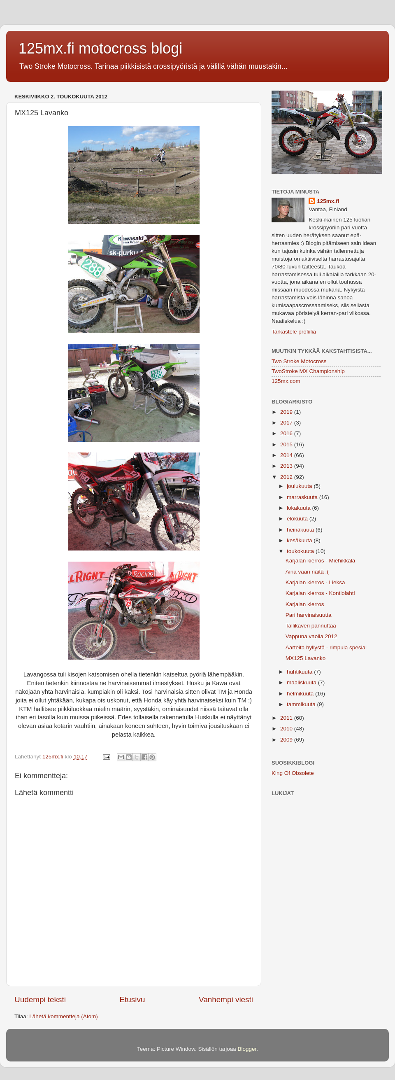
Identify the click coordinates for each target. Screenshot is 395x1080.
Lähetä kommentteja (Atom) (63, 1016)
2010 (287, 728)
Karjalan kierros (305, 604)
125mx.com (286, 381)
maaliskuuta (302, 682)
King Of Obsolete (293, 773)
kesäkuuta (300, 540)
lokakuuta (299, 508)
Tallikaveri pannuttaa (311, 626)
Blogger (247, 1049)
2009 (287, 740)
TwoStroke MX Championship (308, 371)
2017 (287, 423)
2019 (287, 412)
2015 (287, 444)
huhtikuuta (300, 672)
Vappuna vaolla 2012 (311, 636)
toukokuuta (301, 551)
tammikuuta (302, 704)
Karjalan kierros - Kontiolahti (320, 593)
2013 (287, 466)
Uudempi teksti (40, 999)
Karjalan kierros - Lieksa (315, 582)
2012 (287, 477)
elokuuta (298, 519)
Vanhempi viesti (226, 999)
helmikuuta (301, 693)
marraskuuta (303, 497)
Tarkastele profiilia (294, 332)
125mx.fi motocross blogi (100, 48)
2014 (287, 455)
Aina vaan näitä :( (307, 572)
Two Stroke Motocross (299, 361)
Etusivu (132, 999)
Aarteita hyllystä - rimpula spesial (326, 647)
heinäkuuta (301, 530)
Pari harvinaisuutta (309, 615)
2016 (287, 433)
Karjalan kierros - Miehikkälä (321, 560)
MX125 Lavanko (306, 658)
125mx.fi (328, 201)
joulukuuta (300, 486)
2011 (287, 718)
